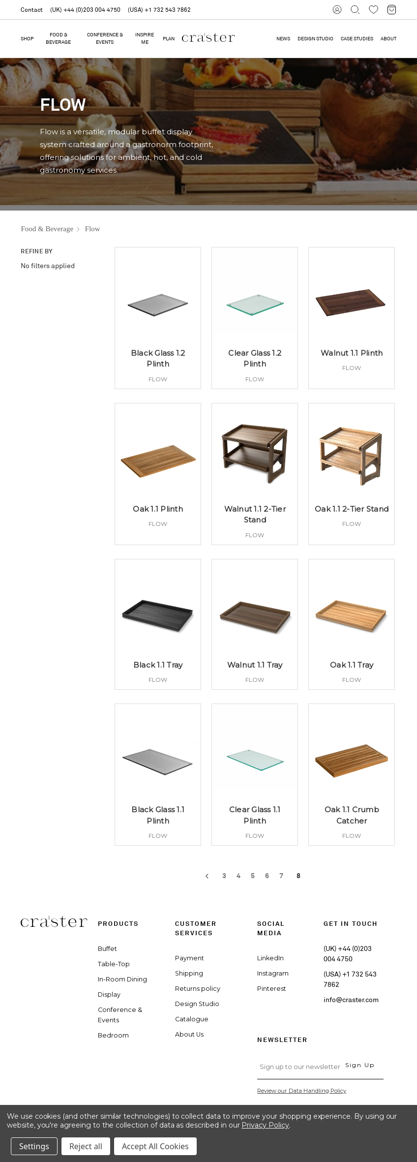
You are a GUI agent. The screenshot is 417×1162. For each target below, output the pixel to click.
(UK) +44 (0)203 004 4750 (85, 9)
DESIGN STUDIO (315, 38)
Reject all (85, 1146)
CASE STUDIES (357, 38)
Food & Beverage (58, 38)
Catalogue (191, 1019)
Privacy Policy (265, 1125)
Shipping (189, 973)
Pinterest (271, 988)
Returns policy (197, 988)
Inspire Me (144, 38)
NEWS (283, 38)
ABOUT (388, 38)
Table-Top (114, 964)
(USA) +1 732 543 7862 (159, 9)
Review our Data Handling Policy (301, 1090)
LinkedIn (270, 958)
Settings (34, 1146)
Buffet (107, 948)
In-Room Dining (122, 979)
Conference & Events (105, 38)
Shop (27, 38)
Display (109, 994)
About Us (189, 1034)
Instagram (273, 973)
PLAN (169, 38)
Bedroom (113, 1035)
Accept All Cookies (155, 1146)
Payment (189, 958)
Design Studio (197, 1004)
